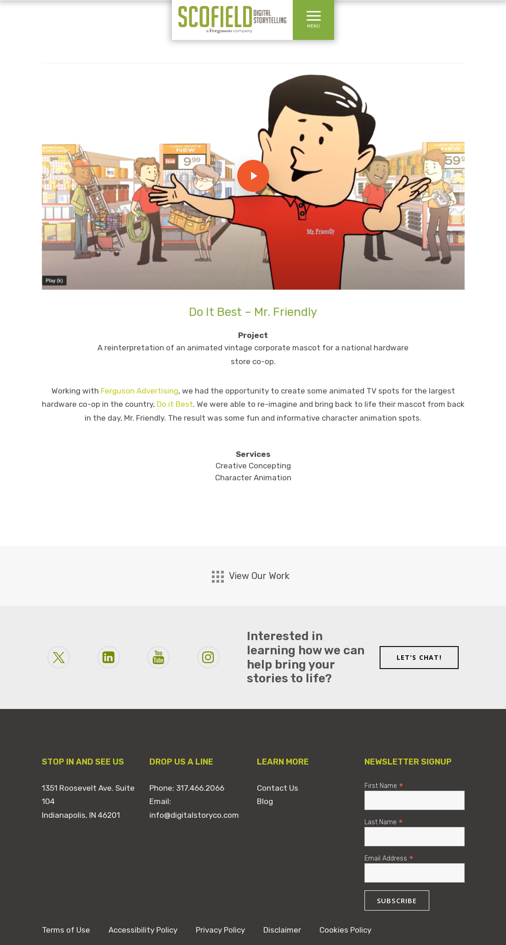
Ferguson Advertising (139, 390)
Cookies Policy (345, 929)
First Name (383, 785)
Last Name (383, 822)
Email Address (388, 858)
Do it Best (175, 404)
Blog (265, 801)
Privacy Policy (220, 929)
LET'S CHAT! (419, 657)
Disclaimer (282, 929)
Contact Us (277, 788)
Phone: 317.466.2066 (186, 788)
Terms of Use (66, 929)
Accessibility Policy (142, 929)
